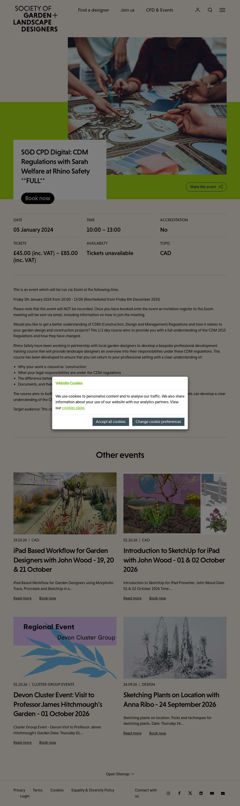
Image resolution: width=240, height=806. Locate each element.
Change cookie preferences (158, 422)
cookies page (73, 408)
